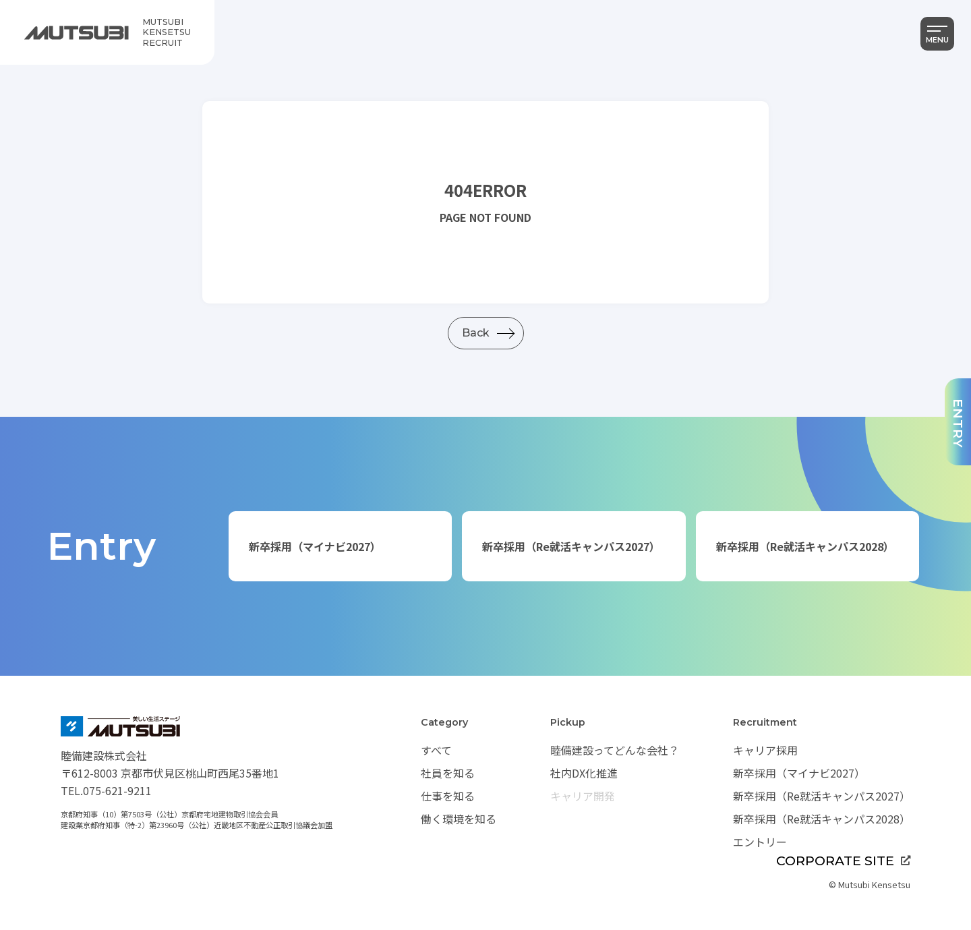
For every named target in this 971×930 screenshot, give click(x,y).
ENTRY (958, 423)
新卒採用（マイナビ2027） (315, 546)
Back (476, 332)
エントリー (760, 842)
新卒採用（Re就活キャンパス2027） (571, 546)
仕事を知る (448, 796)
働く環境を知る (458, 819)
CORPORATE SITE (843, 860)
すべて (436, 750)
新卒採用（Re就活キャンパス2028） (805, 546)
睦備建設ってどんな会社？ (614, 750)
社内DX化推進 (584, 773)
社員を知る (448, 773)
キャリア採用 (765, 750)
